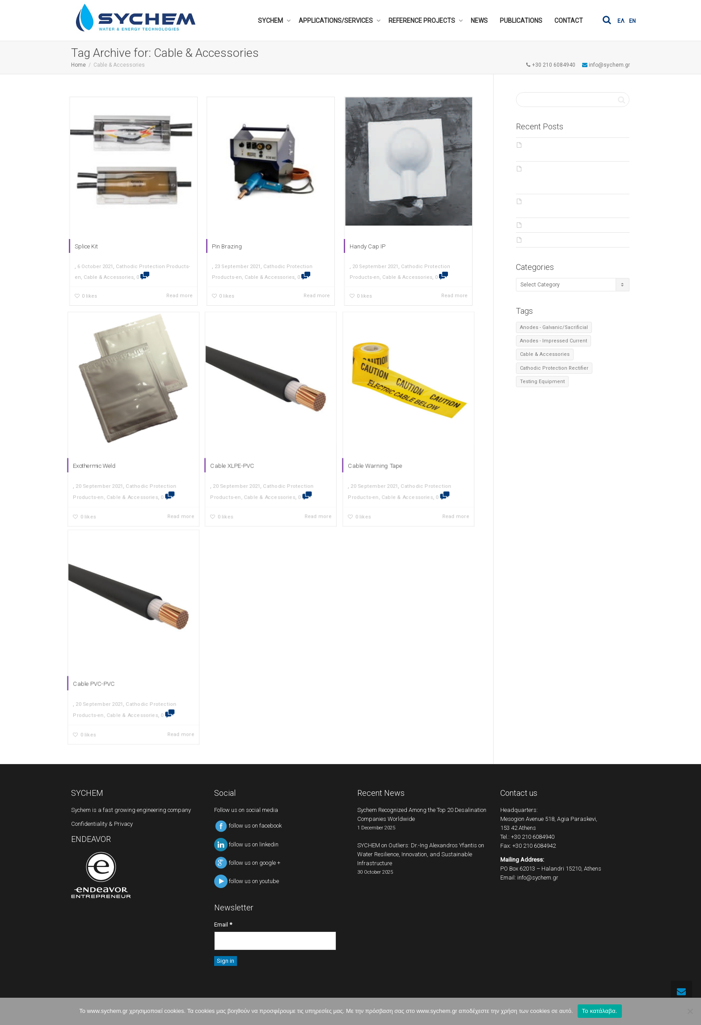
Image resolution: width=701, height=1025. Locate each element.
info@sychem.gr (537, 877)
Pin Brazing (225, 248)
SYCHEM (271, 20)
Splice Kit (84, 248)
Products (538, 225)
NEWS (479, 20)
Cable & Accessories (107, 281)
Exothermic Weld (110, 447)
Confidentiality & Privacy (102, 823)
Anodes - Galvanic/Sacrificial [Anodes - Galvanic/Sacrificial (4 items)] (554, 327)
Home (78, 65)
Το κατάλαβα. (599, 1011)
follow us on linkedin (246, 844)
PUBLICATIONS (521, 20)
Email (223, 924)
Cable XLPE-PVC (247, 447)
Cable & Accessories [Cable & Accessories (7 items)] (545, 354)
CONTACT (568, 20)
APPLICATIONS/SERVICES (336, 20)
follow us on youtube (246, 881)
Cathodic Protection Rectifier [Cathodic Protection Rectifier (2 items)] (554, 368)
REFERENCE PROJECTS (422, 20)
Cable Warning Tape (388, 447)
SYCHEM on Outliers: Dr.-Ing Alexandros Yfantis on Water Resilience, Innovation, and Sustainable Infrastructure (571, 178)
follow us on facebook (248, 825)
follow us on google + (247, 862)
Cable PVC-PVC (109, 665)
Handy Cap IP (365, 248)
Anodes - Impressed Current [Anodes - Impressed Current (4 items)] (553, 341)
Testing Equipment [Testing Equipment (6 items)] (542, 381)
